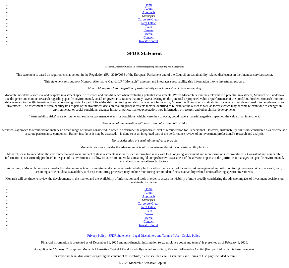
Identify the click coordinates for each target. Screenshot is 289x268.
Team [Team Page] (148, 26)
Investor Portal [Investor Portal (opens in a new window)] (148, 41)
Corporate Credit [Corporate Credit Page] (148, 19)
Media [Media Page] (148, 34)
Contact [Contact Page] (148, 37)
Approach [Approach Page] (148, 12)
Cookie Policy (191, 235)
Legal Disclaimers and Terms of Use (156, 235)
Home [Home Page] (148, 5)
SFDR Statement (119, 235)
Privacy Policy (96, 235)
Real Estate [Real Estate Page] (148, 23)
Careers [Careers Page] (149, 30)
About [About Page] (148, 8)
